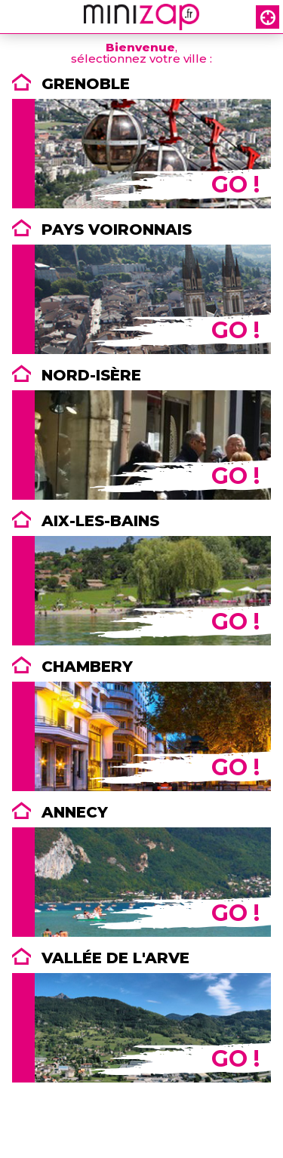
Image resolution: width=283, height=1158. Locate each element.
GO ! (235, 185)
